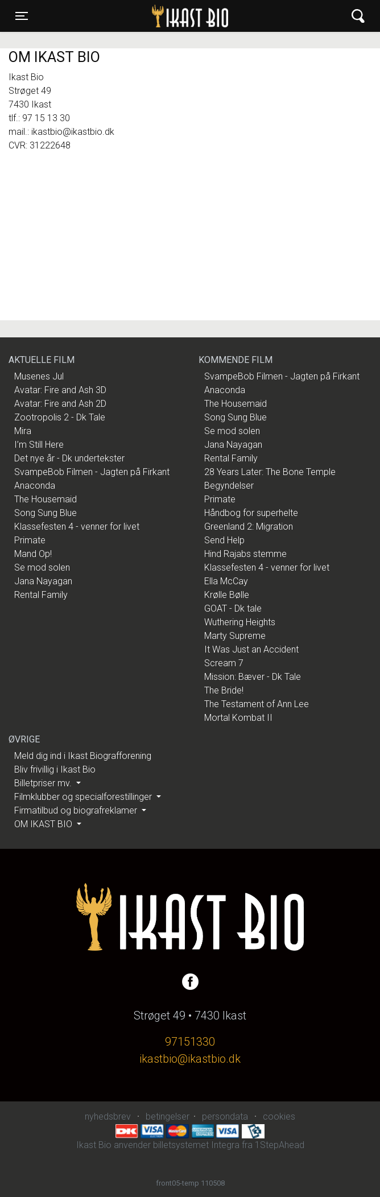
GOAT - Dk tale (233, 608)
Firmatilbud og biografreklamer (76, 810)
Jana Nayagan (43, 581)
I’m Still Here (39, 444)
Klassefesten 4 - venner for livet (76, 526)
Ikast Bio (131, 16)
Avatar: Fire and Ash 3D (60, 390)
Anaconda (34, 485)
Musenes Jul (39, 376)
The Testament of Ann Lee (256, 704)
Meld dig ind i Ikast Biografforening (82, 755)
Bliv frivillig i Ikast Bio (55, 769)
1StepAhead (279, 1145)
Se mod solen (42, 567)
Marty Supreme (235, 635)
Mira (22, 431)
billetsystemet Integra (196, 1145)
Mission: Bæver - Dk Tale (252, 676)
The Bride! (223, 690)
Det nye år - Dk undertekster (69, 458)
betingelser (167, 1116)
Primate (30, 540)
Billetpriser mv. (44, 783)
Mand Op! (33, 553)
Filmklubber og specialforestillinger (84, 796)
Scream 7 (223, 663)
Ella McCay (226, 581)
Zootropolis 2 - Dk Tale (59, 417)
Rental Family (41, 594)
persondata (225, 1116)
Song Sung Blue (45, 512)
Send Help (224, 540)
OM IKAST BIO (44, 824)
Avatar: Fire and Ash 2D (60, 403)
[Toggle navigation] (22, 16)
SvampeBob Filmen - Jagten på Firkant (92, 472)
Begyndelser (229, 485)
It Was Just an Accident (251, 649)
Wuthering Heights (239, 622)
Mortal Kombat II (238, 717)
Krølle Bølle (226, 594)
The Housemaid (45, 499)
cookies (279, 1116)
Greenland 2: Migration (248, 526)
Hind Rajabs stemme (245, 553)
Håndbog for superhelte (251, 512)
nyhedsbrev (108, 1116)
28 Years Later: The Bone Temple (270, 472)
